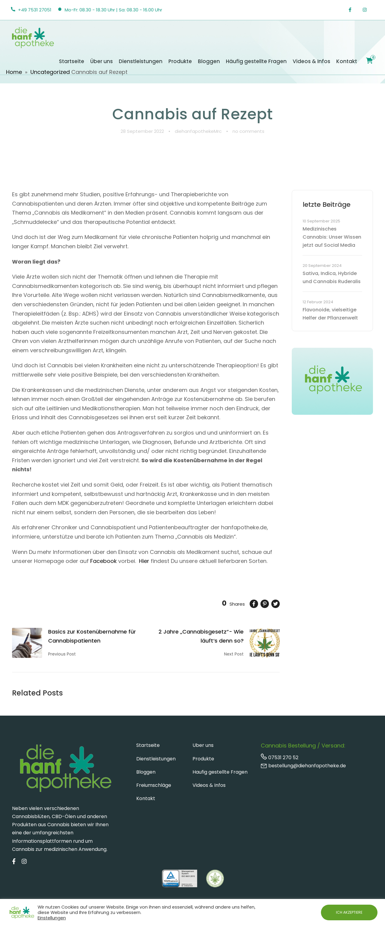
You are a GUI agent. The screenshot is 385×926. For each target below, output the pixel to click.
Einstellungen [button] (52, 918)
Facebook (103, 561)
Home (14, 72)
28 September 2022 (142, 131)
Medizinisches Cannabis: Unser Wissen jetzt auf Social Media (332, 237)
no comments (248, 131)
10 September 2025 (321, 221)
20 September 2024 (322, 265)
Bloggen (209, 61)
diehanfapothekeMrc (198, 131)
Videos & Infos (311, 61)
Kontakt (346, 61)
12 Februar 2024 (318, 302)
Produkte (180, 61)
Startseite (71, 61)
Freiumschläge (153, 785)
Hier (144, 561)
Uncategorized (50, 72)
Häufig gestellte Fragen (256, 61)
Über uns (101, 61)
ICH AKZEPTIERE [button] (349, 912)
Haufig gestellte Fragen (220, 772)
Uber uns (203, 745)
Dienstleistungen (140, 61)
